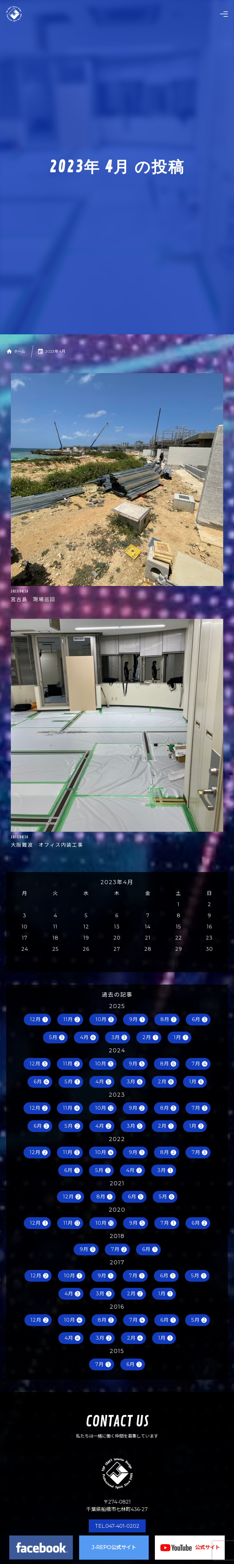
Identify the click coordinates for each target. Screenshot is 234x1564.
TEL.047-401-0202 (117, 1526)
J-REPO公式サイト (114, 1547)
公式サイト (190, 1548)
